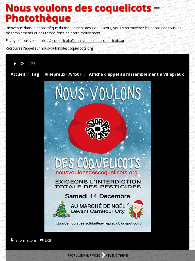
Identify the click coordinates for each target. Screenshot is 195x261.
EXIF (46, 240)
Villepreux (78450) (63, 74)
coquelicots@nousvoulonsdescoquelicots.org (89, 40)
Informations (24, 240)
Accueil (18, 74)
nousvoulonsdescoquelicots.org (67, 48)
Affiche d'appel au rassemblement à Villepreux (136, 74)
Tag (35, 74)
